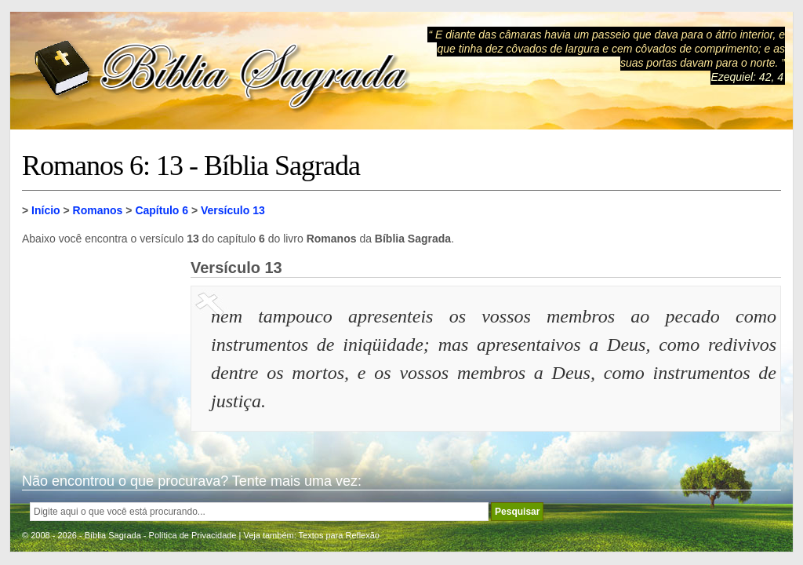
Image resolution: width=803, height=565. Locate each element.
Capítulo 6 (161, 210)
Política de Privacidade (193, 535)
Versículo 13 (233, 210)
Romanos (98, 210)
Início (45, 210)
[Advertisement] (100, 337)
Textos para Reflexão (339, 535)
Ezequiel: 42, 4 (746, 77)
